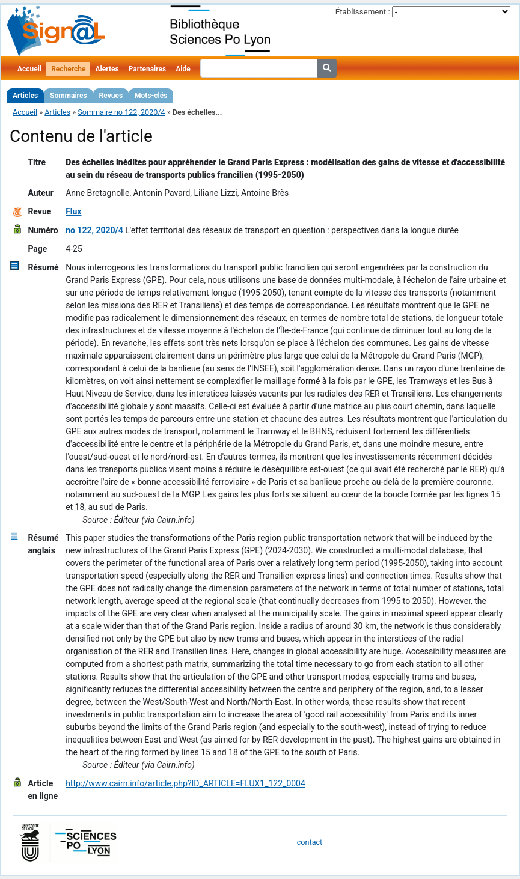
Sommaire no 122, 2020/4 (121, 112)
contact (309, 842)
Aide (183, 69)
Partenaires (148, 69)
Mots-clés (151, 95)
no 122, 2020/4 (94, 230)
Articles (25, 95)
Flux (73, 211)
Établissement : (362, 11)
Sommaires (68, 95)
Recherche (68, 69)
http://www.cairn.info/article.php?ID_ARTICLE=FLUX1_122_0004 (185, 783)
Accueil (29, 69)
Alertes (106, 69)
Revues (111, 95)
